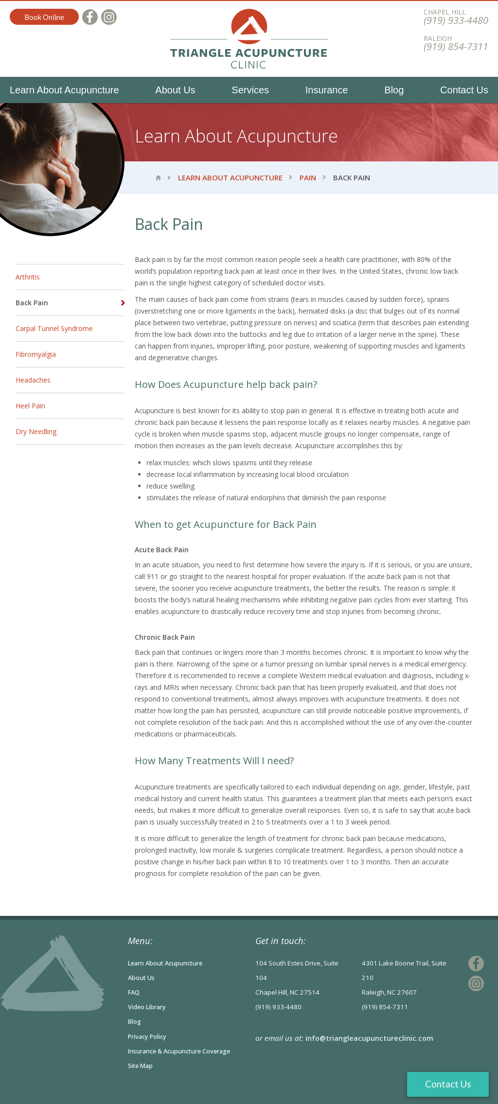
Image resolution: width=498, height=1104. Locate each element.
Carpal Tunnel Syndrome (54, 328)
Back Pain (32, 302)
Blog (394, 90)
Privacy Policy (149, 1036)
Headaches (33, 380)
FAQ (134, 992)
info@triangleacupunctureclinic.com (370, 1038)
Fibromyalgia (36, 354)
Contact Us (464, 90)
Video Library (149, 1006)
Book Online (44, 17)
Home (158, 177)
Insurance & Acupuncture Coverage (185, 1050)
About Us (175, 90)
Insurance (326, 90)
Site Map (141, 1065)
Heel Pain (30, 405)
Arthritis (28, 276)
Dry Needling (36, 431)
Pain (308, 177)
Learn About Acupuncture (64, 90)
